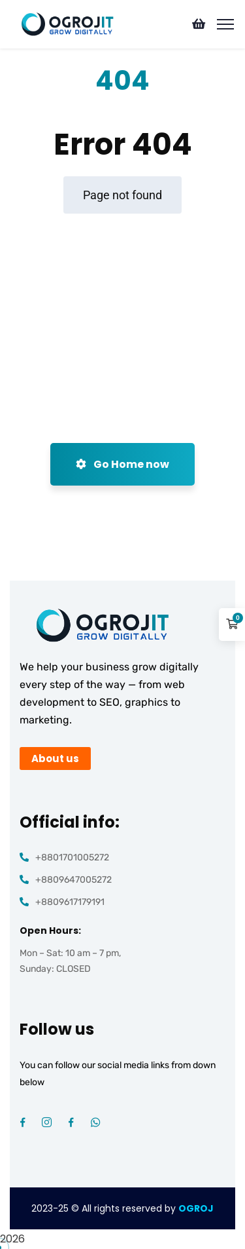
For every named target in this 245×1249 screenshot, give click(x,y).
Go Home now (122, 464)
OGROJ (196, 1208)
